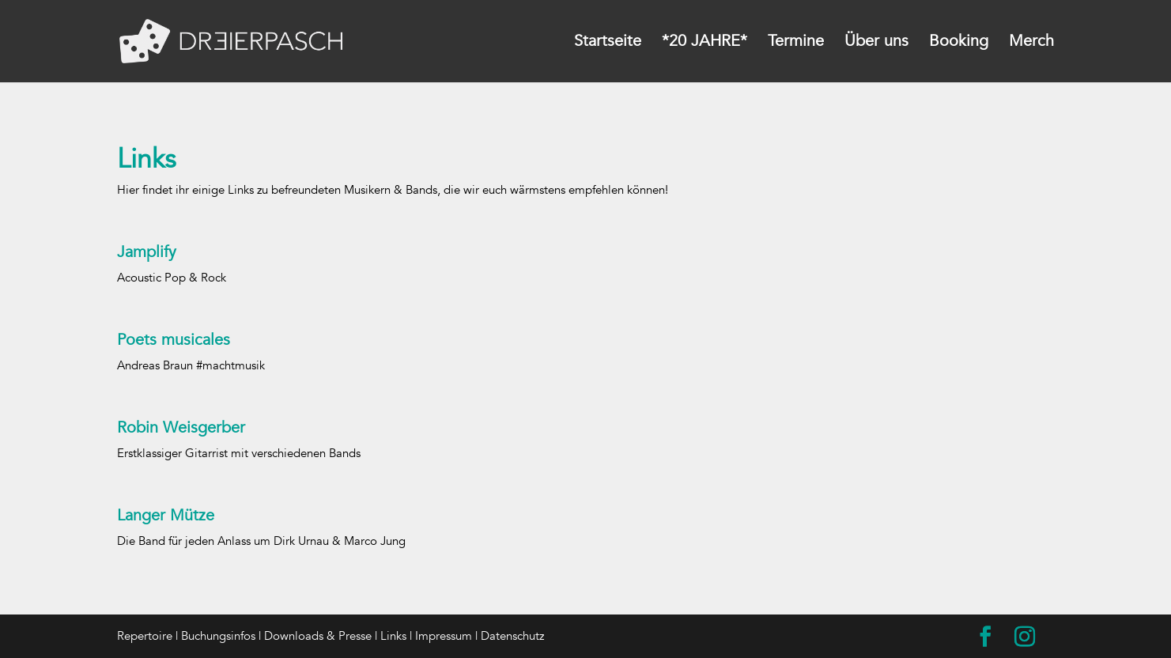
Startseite (607, 43)
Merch (1031, 43)
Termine (796, 43)
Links (393, 636)
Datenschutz (512, 636)
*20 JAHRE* (704, 43)
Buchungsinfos (218, 636)
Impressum (443, 636)
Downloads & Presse (318, 636)
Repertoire (144, 636)
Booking (958, 43)
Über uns (876, 43)
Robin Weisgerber (181, 427)
